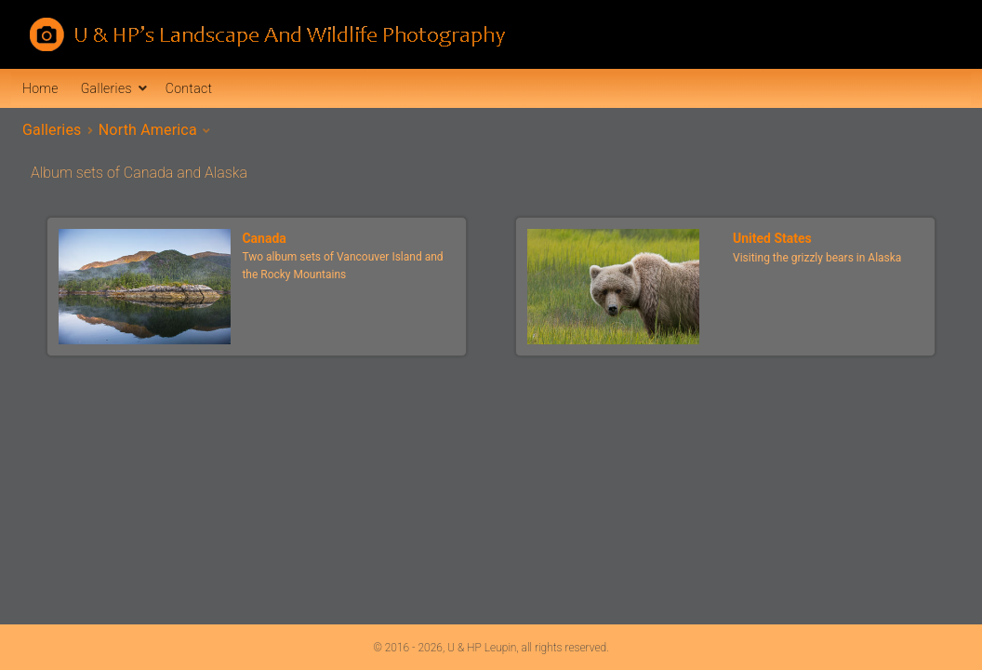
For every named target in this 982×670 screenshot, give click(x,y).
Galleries (106, 88)
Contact (189, 88)
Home (40, 88)
